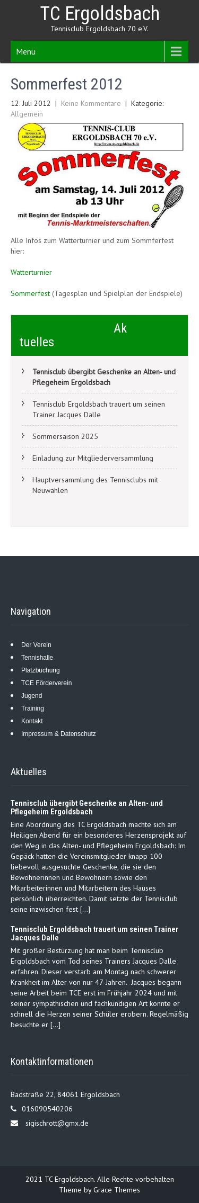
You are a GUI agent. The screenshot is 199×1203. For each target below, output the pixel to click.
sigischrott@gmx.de (57, 1123)
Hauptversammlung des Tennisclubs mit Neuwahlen (95, 485)
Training (32, 708)
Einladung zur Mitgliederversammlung (92, 458)
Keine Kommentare (91, 103)
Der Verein (36, 645)
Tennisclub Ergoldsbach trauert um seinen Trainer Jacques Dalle (98, 409)
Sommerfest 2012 (159, 320)
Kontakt (32, 721)
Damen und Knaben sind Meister (62, 320)
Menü (26, 51)
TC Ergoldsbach (100, 14)
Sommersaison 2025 (65, 436)
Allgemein (27, 114)
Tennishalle (37, 657)
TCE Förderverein (46, 683)
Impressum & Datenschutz (58, 734)
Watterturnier (31, 272)
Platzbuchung (40, 670)
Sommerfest (30, 293)
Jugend (31, 695)
